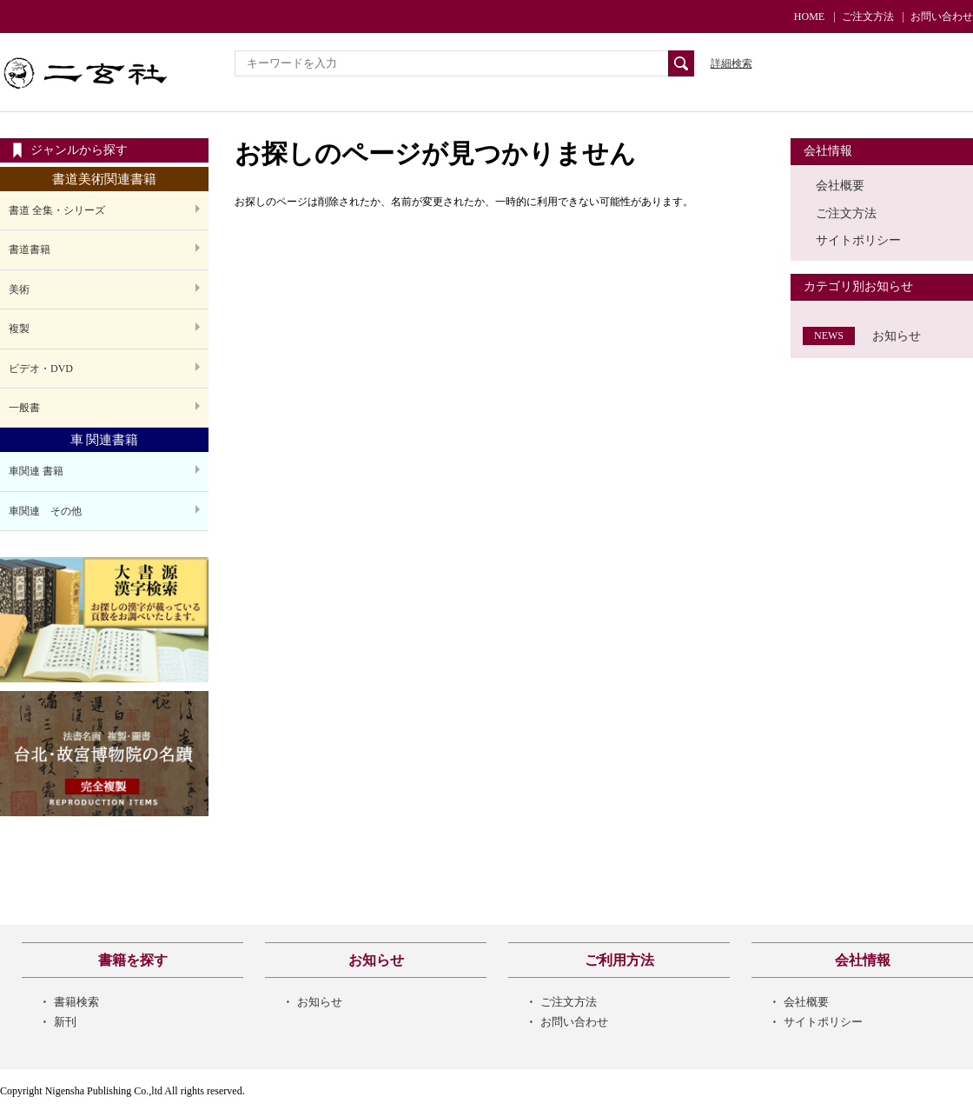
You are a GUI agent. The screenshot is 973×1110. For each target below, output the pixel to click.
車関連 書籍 (36, 471)
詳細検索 (731, 63)
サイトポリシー (858, 240)
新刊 (65, 1021)
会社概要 (840, 185)
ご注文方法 (868, 16)
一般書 (24, 408)
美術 (19, 289)
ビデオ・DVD (41, 368)
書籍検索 (76, 1001)
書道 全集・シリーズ (57, 210)
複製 (19, 328)
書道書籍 (29, 249)
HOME (809, 16)
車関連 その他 (45, 511)
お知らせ (896, 335)
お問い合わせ (941, 16)
